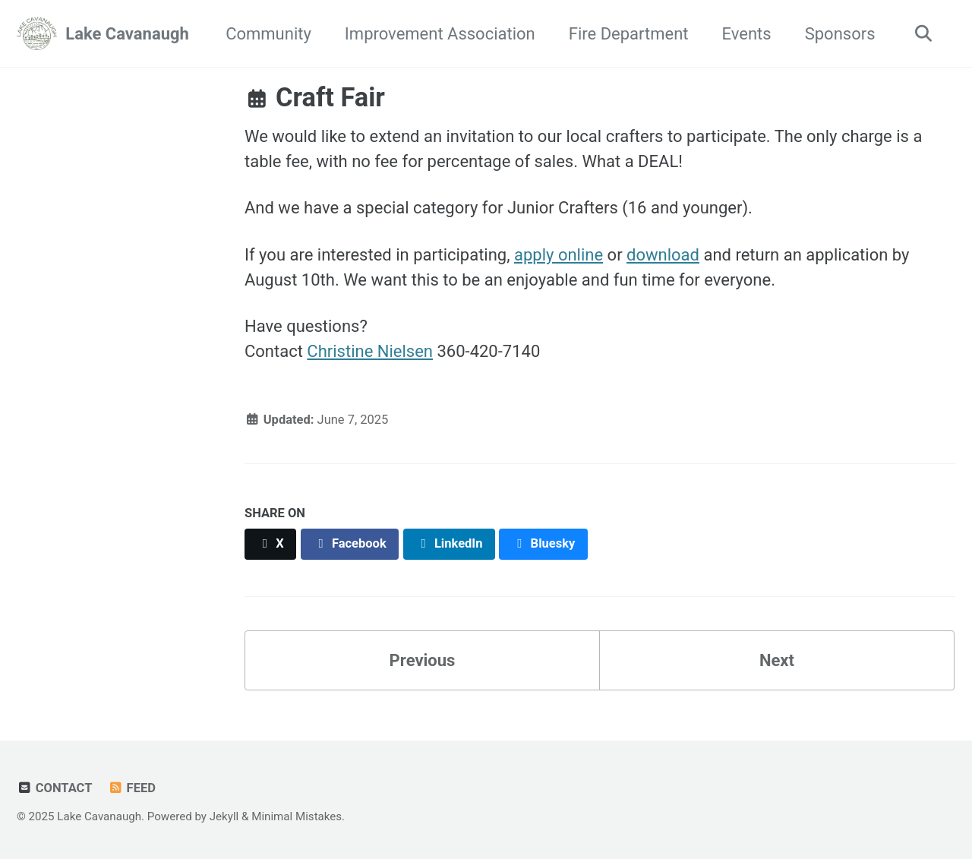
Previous (423, 660)
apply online (558, 254)
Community (268, 33)
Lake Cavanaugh (127, 33)
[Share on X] (270, 544)
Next (776, 660)
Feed (132, 788)
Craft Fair (315, 97)
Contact (54, 788)
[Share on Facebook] (350, 544)
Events (747, 33)
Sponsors (840, 33)
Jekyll (224, 816)
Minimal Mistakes (296, 816)
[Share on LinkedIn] (449, 544)
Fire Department (629, 33)
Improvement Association (440, 33)
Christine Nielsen (370, 351)
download (662, 254)
